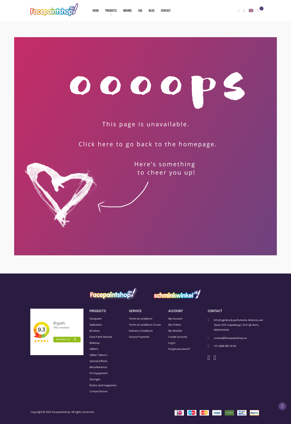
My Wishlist (175, 330)
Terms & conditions (140, 318)
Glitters (94, 349)
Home (96, 10)
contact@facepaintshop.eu (230, 338)
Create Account (177, 337)
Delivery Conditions (141, 330)
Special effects (99, 361)
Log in (171, 343)
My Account (175, 318)
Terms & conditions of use (145, 324)
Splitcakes (96, 324)
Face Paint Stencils (101, 337)
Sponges (95, 379)
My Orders (174, 324)
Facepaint (95, 318)
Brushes (95, 330)
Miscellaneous (98, 367)
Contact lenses (99, 391)
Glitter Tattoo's (99, 355)
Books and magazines (103, 385)
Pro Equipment (99, 373)
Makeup (95, 343)
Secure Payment (139, 337)
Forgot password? (179, 349)
